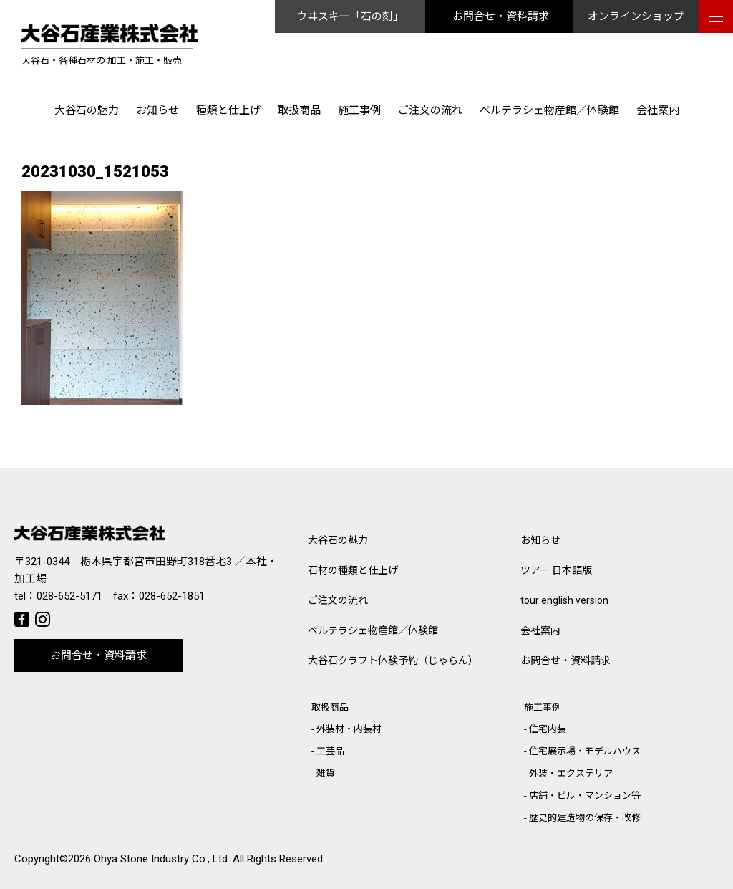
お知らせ (157, 110)
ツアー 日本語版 (556, 570)
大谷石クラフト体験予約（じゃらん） (393, 660)
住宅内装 (547, 729)
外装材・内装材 (349, 729)
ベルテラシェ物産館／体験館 (549, 110)
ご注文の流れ (430, 110)
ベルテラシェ (373, 630)
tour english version (564, 600)
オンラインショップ (636, 16)
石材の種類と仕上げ (353, 570)
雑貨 (325, 773)
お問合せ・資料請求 (500, 16)
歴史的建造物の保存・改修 (585, 817)
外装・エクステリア (571, 773)
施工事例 (359, 110)
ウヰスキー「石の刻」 (350, 16)
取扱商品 (299, 110)
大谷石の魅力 (86, 110)
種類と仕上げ (228, 110)
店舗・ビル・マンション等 (585, 795)
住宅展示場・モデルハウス (585, 751)
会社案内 (657, 110)
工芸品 (330, 751)
